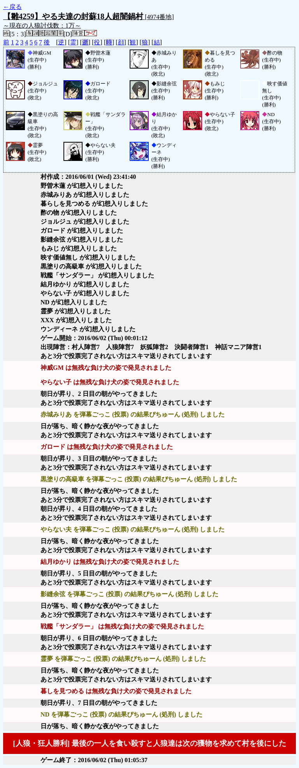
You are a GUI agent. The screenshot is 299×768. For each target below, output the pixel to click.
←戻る (12, 7)
